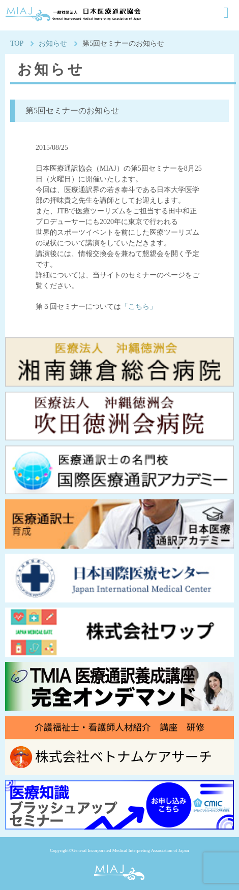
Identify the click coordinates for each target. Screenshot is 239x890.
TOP (16, 43)
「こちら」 (139, 306)
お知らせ (53, 43)
